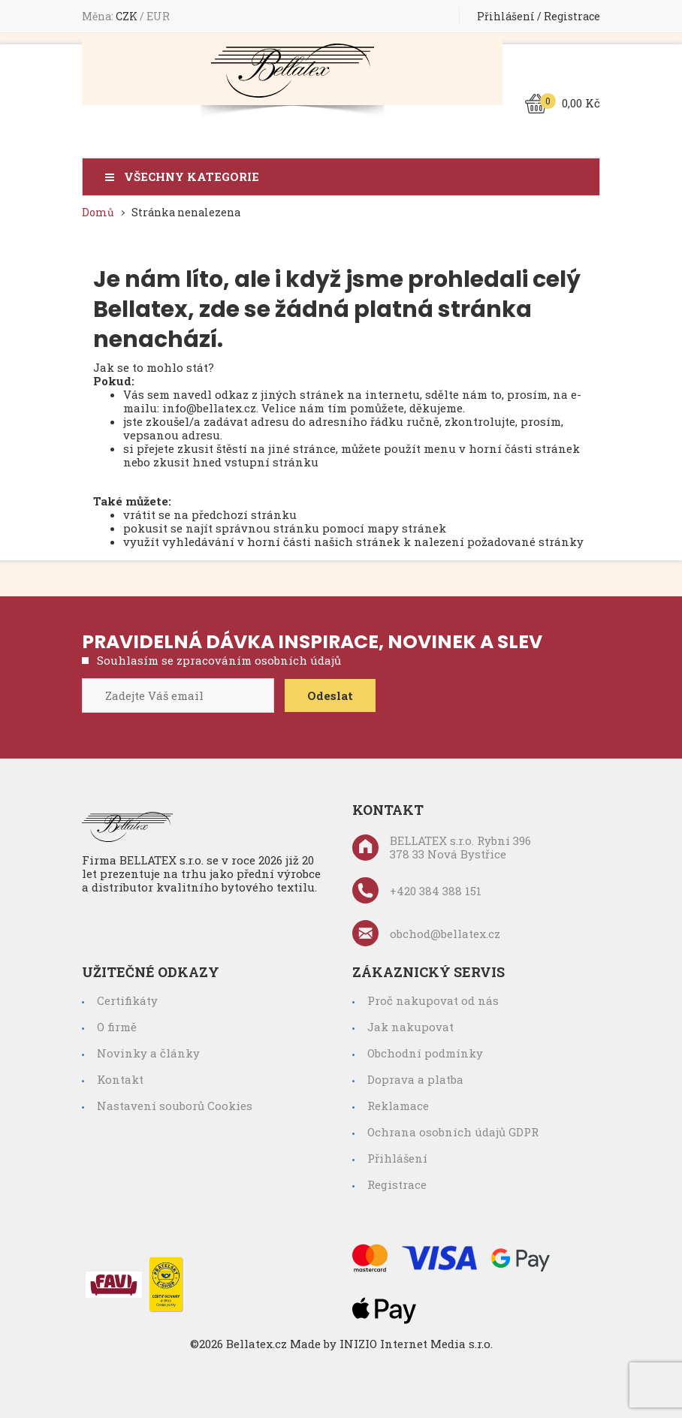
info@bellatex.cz (209, 407)
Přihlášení (506, 16)
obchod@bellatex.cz (426, 933)
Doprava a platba (415, 1079)
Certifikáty (127, 1000)
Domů (98, 212)
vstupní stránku (271, 461)
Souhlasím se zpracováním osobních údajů (219, 660)
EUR (158, 16)
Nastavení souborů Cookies (174, 1105)
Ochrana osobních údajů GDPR (453, 1131)
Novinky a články (148, 1052)
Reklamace (398, 1105)
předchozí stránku (244, 514)
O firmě (117, 1026)
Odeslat (330, 695)
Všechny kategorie (191, 177)
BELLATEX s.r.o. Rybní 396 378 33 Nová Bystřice (441, 847)
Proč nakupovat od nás (433, 1000)
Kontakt (120, 1079)
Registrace (572, 16)
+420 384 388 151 (416, 890)
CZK (128, 16)
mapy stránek (406, 528)
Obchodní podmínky (425, 1052)
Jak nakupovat (410, 1026)
